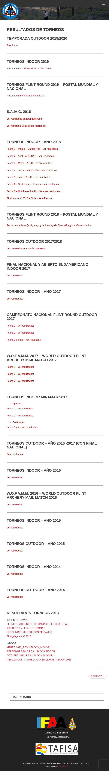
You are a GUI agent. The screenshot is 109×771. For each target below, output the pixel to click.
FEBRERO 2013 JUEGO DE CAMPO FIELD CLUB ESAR (38, 624)
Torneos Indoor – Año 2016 (34, 470)
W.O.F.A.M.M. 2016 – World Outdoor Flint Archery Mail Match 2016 (46, 495)
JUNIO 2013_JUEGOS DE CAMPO (26, 628)
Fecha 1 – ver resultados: (20, 325)
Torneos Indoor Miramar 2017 (37, 397)
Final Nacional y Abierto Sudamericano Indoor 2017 (47, 266)
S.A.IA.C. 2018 (19, 112)
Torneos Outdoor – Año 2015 (36, 544)
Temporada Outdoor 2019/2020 (37, 38)
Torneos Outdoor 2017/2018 (34, 241)
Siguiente (98, 676)
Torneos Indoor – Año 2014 (34, 567)
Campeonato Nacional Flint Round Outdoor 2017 (52, 317)
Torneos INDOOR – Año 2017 (34, 291)
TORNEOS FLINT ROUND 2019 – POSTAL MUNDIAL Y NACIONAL (52, 86)
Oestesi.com (64, 766)
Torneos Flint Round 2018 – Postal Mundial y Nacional (52, 216)
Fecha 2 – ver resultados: (20, 333)
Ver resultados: (15, 454)
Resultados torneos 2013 (33, 613)
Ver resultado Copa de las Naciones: (26, 126)
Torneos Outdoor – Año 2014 (36, 590)
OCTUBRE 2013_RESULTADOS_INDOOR (30, 655)
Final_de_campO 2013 (19, 636)
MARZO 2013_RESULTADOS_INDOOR (28, 647)
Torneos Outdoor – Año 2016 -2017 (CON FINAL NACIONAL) (52, 445)
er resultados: (15, 504)
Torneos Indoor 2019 (28, 62)
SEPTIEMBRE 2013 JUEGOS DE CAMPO (29, 632)
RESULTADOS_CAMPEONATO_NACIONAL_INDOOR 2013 (39, 659)
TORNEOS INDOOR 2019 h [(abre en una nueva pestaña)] (36, 68)
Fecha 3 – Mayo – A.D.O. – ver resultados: (29, 163)
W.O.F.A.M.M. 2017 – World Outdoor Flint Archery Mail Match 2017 (46, 358)
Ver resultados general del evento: (25, 119)
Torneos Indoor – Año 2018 (34, 142)
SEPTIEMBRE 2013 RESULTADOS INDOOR (31, 651)
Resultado (12, 45)
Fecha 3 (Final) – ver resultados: (24, 340)
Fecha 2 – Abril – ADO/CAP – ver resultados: (30, 156)
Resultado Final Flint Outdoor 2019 (25, 95)
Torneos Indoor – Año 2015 (34, 520)
